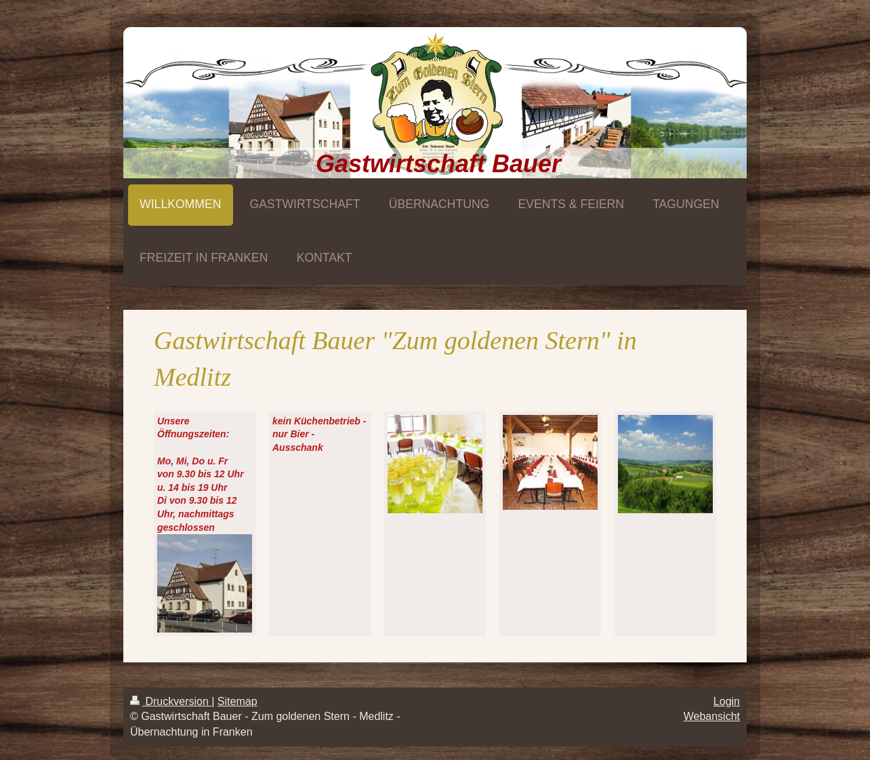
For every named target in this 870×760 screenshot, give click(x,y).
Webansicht (712, 716)
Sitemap (237, 701)
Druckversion (170, 701)
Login (726, 701)
